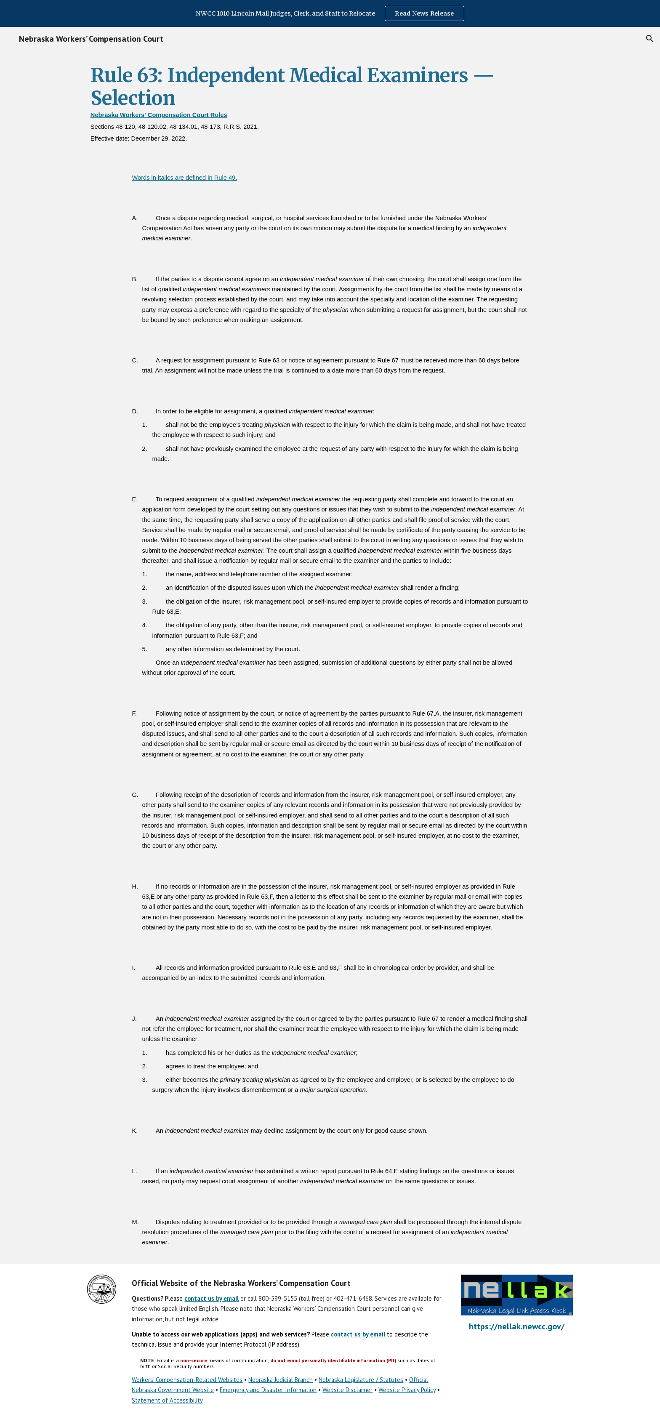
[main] (330, 105)
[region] (330, 13)
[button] (650, 39)
